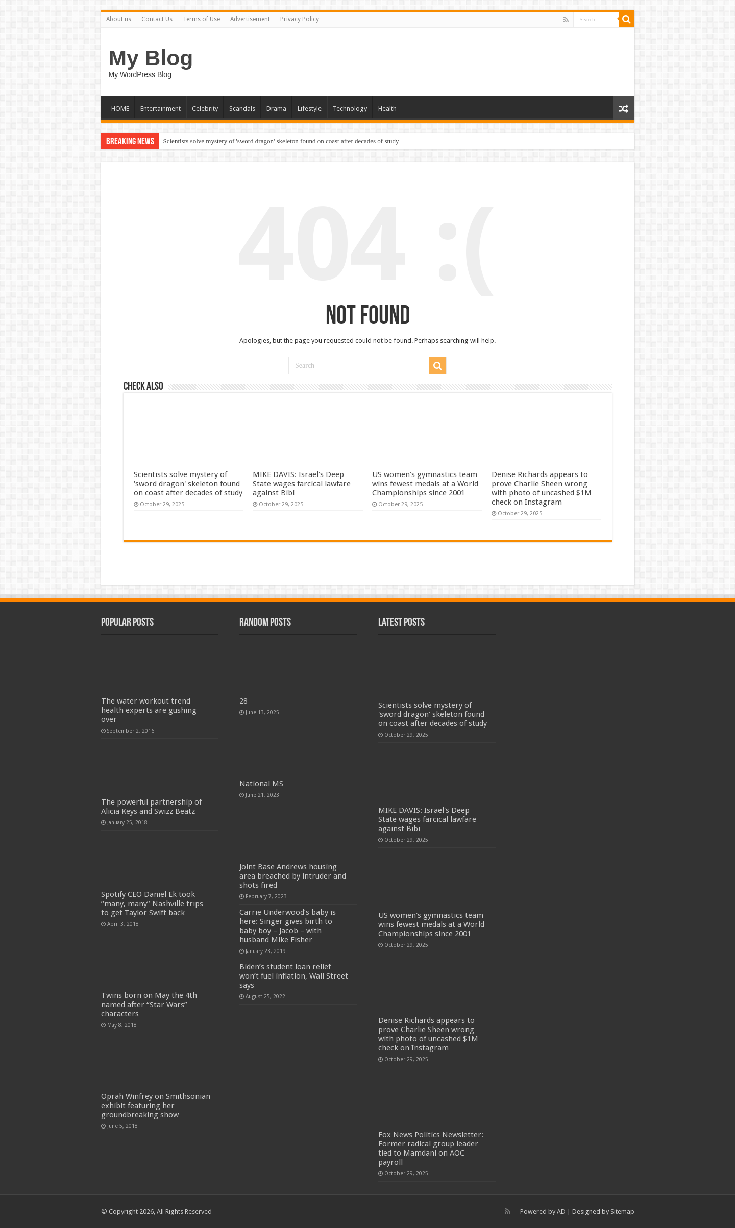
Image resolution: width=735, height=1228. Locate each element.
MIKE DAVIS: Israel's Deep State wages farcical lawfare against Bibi (302, 483)
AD (561, 1211)
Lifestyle (310, 108)
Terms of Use (201, 19)
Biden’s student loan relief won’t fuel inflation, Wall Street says (293, 976)
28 (243, 701)
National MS (261, 783)
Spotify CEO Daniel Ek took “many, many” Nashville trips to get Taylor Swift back (152, 903)
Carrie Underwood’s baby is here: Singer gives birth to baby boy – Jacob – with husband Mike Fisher (287, 926)
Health (387, 108)
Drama (276, 108)
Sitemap (622, 1211)
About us (118, 19)
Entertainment (160, 108)
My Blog (151, 57)
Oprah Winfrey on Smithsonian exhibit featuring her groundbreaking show (155, 1105)
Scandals (242, 108)
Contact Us (157, 19)
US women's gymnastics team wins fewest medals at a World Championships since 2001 (425, 483)
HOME (120, 108)
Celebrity (205, 108)
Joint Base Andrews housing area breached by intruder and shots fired (292, 876)
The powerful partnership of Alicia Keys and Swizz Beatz (151, 806)
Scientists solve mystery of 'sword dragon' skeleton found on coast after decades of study (281, 141)
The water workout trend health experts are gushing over (149, 710)
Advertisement (250, 19)
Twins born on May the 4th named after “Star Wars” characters (149, 1004)
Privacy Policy (299, 19)
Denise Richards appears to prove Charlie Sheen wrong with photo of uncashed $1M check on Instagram (542, 488)
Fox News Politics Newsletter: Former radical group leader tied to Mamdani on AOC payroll (430, 1148)
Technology (350, 108)
